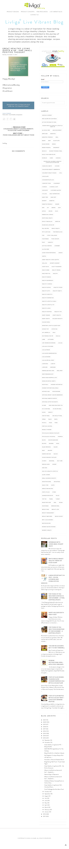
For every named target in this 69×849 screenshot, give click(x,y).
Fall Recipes (45, 235)
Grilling (44, 270)
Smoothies (57, 488)
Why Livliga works (47, 527)
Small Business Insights (49, 485)
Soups (53, 492)
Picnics (44, 429)
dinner (57, 211)
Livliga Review (46, 364)
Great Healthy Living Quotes (15, 122)
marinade (53, 374)
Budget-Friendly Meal (55, 158)
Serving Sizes (46, 471)
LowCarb (44, 374)
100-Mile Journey (47, 122)
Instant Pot (45, 336)
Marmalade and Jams (48, 377)
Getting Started (47, 253)
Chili (60, 180)
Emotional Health (47, 225)
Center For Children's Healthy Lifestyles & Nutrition (52, 169)
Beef (49, 147)
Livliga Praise (46, 357)
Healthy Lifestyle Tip (48, 312)
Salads (56, 454)
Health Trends (56, 277)
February (47, 817)
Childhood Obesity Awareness (51, 176)
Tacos (57, 502)
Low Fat (53, 370)
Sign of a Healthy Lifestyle (50, 478)
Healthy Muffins (47, 318)
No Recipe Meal (57, 416)
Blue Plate (56, 147)
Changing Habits (47, 173)
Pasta (55, 426)
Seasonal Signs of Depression (51, 782)
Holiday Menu (46, 329)
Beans (44, 147)
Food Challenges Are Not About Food (54, 796)
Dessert (44, 207)
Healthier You (46, 280)
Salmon (50, 457)
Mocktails (45, 391)
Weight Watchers (47, 523)
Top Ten (44, 506)
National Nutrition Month (50, 409)
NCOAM (44, 412)
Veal (55, 509)
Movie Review (56, 398)
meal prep (59, 377)
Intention (54, 336)
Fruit (43, 249)
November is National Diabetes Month (54, 767)
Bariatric (53, 140)
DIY (48, 214)
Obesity (50, 419)
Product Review (46, 436)
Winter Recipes (46, 530)
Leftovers (51, 346)
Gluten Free (45, 256)
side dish (44, 475)
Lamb (43, 346)
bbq (57, 144)
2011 (44, 824)
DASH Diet (53, 204)
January (47, 819)
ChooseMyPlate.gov (48, 187)
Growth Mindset (55, 270)
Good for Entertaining (49, 259)
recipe (44, 447)
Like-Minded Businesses (48, 350)
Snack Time (45, 492)
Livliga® (34, 6)
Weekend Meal (55, 513)
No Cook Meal (46, 416)
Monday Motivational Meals (50, 395)
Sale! (43, 457)
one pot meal (46, 423)
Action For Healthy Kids (49, 129)
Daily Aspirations (55, 201)
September (47, 801)
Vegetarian (45, 513)
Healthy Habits (57, 298)
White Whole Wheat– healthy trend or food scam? (56, 568)
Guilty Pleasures (57, 273)
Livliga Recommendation (49, 360)
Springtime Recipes (47, 495)
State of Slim (46, 499)
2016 (44, 738)
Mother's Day (46, 398)
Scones (44, 468)
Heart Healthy (57, 322)
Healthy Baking (46, 284)
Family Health (56, 235)
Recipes (44, 450)
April (46, 812)
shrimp (54, 471)
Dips (43, 214)
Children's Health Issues (49, 180)
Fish (43, 242)
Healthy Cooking (47, 291)
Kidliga (58, 343)
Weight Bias (45, 516)
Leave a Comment (7, 120)
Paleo (50, 426)
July (46, 805)
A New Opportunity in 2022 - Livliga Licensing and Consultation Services (53, 586)
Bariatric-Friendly (47, 144)
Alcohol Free (46, 137)
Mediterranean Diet (48, 381)
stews (54, 499)
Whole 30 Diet (59, 523)
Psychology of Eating (48, 443)
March (46, 814)
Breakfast (56, 154)
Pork (56, 429)
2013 (44, 745)
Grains (60, 259)
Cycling (44, 201)
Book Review (45, 151)
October (47, 799)
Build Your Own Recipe (48, 161)
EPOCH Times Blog (47, 228)
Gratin (44, 263)
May (46, 810)
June (46, 808)
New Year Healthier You (56, 412)
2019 (44, 732)
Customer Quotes (56, 197)
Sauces (56, 461)
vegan (61, 509)
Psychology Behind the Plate (50, 440)
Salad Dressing (46, 454)
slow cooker (46, 481)
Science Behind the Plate (49, 464)
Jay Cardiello (46, 339)
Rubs (57, 450)
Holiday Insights (57, 325)
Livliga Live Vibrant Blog (34, 25)
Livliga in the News (47, 353)
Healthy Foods (58, 294)
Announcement (57, 137)
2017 (44, 736)
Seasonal (51, 468)
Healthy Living (46, 315)
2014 (44, 743)
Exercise (57, 228)
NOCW (43, 419)
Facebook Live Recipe (48, 232)
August (46, 803)
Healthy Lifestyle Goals (49, 308)
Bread (54, 151)
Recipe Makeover (53, 447)
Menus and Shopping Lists (49, 384)
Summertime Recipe (47, 502)
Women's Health (46, 537)
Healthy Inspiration (48, 305)
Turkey (58, 506)
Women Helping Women (49, 534)
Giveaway (57, 253)
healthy (55, 280)
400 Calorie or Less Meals (49, 125)
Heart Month (46, 325)
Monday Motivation (56, 391)
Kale (54, 339)
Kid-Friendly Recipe (47, 343)
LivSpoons (45, 370)
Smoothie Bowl (46, 488)
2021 (44, 727)
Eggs (56, 218)
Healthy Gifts (46, 298)
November (47, 750)
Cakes (51, 165)
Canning (58, 165)
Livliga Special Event (48, 367)
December (47, 747)
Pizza (50, 429)
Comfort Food (46, 190)
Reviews (51, 450)
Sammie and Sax (46, 461)
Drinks (54, 214)
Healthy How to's (47, 301)
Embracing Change (47, 221)
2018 (44, 734)
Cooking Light (54, 194)
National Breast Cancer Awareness (52, 402)
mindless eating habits (49, 388)
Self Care (59, 468)
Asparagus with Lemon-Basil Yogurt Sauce (56, 551)
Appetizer (45, 140)
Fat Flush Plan (46, 239)
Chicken (57, 173)
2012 (44, 821)
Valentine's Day (46, 509)
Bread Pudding (46, 154)
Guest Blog (45, 273)
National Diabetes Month (49, 405)
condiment (56, 190)
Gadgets (50, 249)
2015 (44, 741)
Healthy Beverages (47, 287)
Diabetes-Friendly (47, 211)
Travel (51, 506)
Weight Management (48, 520)
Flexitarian (45, 246)
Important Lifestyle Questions (51, 332)
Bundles (44, 165)
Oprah (44, 426)
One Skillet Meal (57, 423)
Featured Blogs (57, 239)
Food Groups (55, 246)
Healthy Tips (58, 318)
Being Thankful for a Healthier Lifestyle (54, 760)
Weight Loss (55, 516)
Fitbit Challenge (52, 242)
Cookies (44, 194)
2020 (44, 729)
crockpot (45, 197)
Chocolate (45, 183)
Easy (59, 214)
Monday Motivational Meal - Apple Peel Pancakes (56, 669)
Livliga (60, 350)
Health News (45, 277)
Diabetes (51, 207)
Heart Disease (46, 322)
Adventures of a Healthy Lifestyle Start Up (52, 133)
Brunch (44, 158)
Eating (44, 218)
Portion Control (47, 433)
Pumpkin (60, 443)
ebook (50, 218)
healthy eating (46, 294)
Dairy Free (45, 204)
